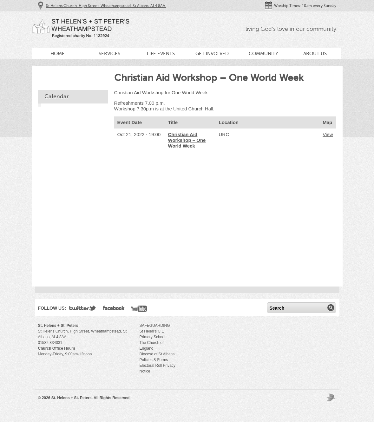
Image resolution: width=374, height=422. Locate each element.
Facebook (114, 309)
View (328, 134)
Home (57, 53)
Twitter (82, 309)
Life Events (161, 53)
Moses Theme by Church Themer (331, 397)
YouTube (139, 309)
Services (109, 53)
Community (263, 53)
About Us (315, 53)
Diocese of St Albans (157, 354)
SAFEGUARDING (155, 325)
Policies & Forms (154, 360)
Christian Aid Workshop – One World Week (187, 140)
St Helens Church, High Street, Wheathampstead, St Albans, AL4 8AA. (106, 5)
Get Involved (212, 53)
